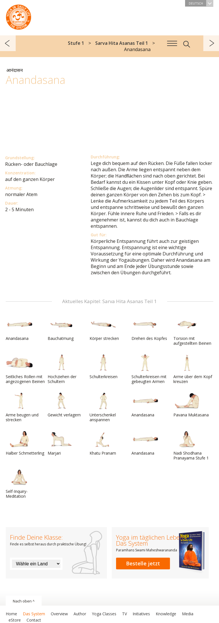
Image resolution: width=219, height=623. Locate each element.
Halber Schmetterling (25, 443)
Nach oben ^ (24, 601)
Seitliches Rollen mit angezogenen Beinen (25, 369)
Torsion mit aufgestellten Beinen (192, 331)
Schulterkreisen (103, 366)
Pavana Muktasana (191, 405)
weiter (211, 43)
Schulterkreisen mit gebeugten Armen (149, 369)
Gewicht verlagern (64, 405)
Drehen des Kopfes (149, 328)
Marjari (61, 443)
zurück (8, 43)
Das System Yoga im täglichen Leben (18, 15)
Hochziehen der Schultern (62, 369)
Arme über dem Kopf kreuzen (192, 369)
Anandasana (19, 328)
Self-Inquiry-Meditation (19, 484)
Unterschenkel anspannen (103, 407)
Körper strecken (104, 328)
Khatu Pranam (103, 443)
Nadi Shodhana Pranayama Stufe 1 (191, 446)
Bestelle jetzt (143, 563)
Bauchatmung (61, 328)
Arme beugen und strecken (22, 407)
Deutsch (201, 3)
